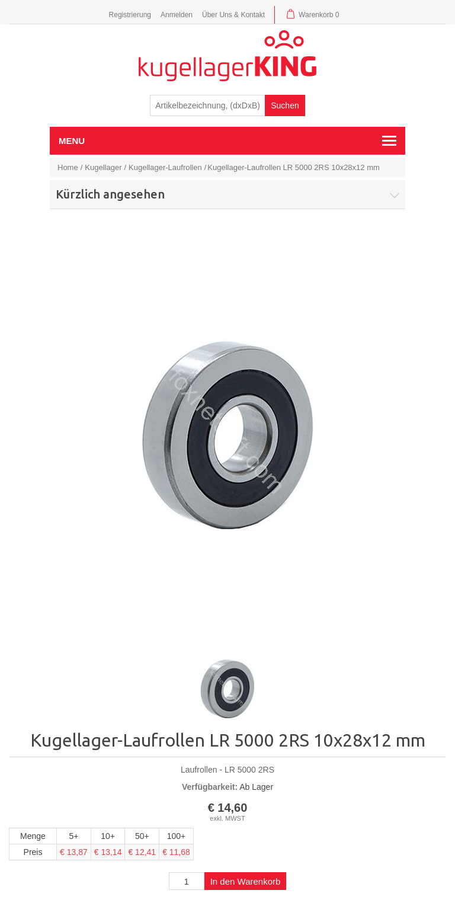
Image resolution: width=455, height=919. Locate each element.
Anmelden (177, 15)
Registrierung (130, 15)
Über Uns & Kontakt (233, 15)
